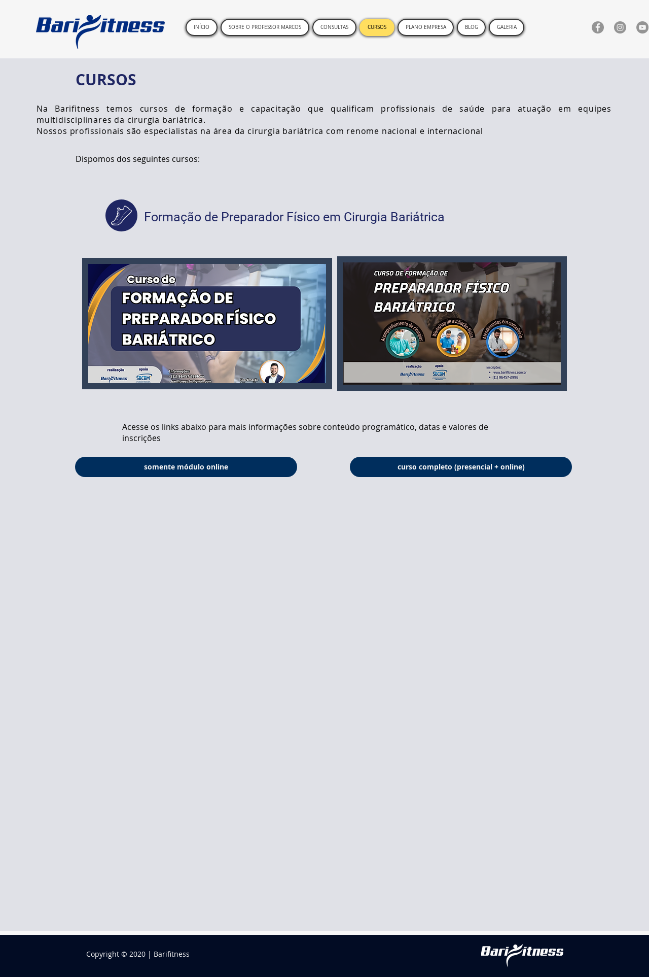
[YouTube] (642, 27)
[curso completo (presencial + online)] (461, 467)
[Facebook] (598, 27)
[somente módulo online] (186, 467)
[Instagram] (620, 27)
